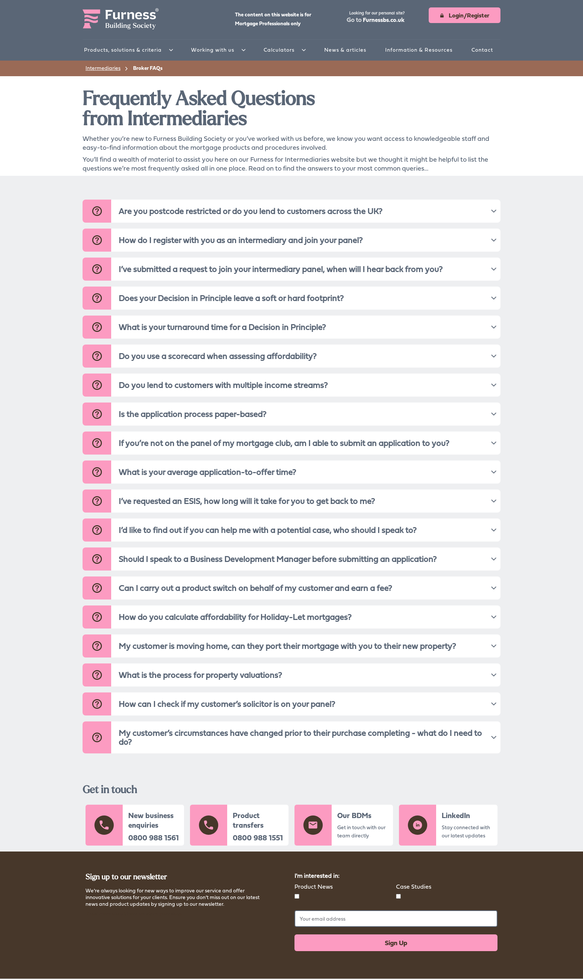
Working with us (212, 50)
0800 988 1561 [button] (153, 838)
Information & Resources (418, 50)
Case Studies (413, 886)
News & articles (345, 50)
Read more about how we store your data (134, 913)
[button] (375, 17)
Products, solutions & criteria (123, 50)
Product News (313, 886)
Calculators (279, 50)
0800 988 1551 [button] (258, 838)
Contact (482, 50)
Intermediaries (103, 68)
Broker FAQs (147, 68)
